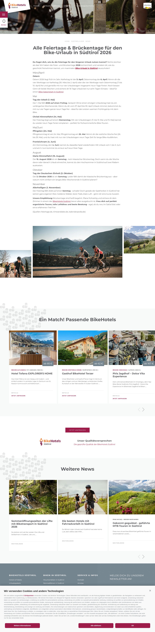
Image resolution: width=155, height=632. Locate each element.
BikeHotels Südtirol (62, 201)
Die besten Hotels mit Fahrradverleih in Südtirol (78, 522)
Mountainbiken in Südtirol (53, 580)
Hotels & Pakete (15, 580)
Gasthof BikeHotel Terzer (77, 373)
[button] (150, 590)
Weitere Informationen (22, 625)
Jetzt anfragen (18, 396)
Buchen (68, 6)
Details (14, 393)
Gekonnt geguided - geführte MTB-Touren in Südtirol (131, 524)
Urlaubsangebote (52, 6)
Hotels (36, 6)
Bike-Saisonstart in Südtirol (50, 92)
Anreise (81, 583)
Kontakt (81, 580)
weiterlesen (17, 544)
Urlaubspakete (15, 583)
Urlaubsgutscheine (85, 6)
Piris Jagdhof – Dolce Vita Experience (129, 375)
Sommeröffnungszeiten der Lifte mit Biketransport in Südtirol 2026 (32, 524)
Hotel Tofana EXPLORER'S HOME (32, 373)
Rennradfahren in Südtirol (53, 583)
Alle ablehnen (96, 625)
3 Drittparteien (29, 595)
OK (132, 625)
